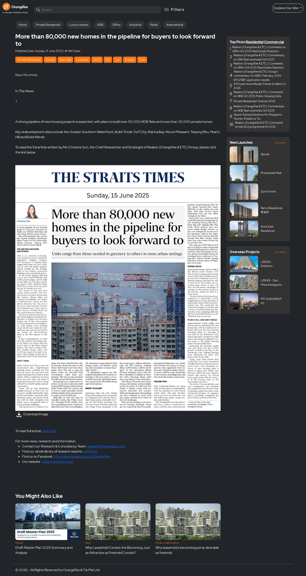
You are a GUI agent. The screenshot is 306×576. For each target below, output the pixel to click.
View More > (281, 142)
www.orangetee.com (57, 461)
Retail (154, 25)
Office (116, 25)
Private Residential (48, 25)
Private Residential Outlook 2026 (254, 101)
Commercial (274, 42)
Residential (255, 42)
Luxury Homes (78, 25)
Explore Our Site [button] (286, 8)
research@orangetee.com (106, 446)
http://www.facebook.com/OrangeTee (82, 456)
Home (23, 25)
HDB (100, 25)
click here (49, 431)
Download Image (31, 414)
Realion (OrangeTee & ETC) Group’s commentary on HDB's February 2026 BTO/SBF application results (257, 76)
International (175, 25)
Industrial (135, 25)
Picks (240, 42)
